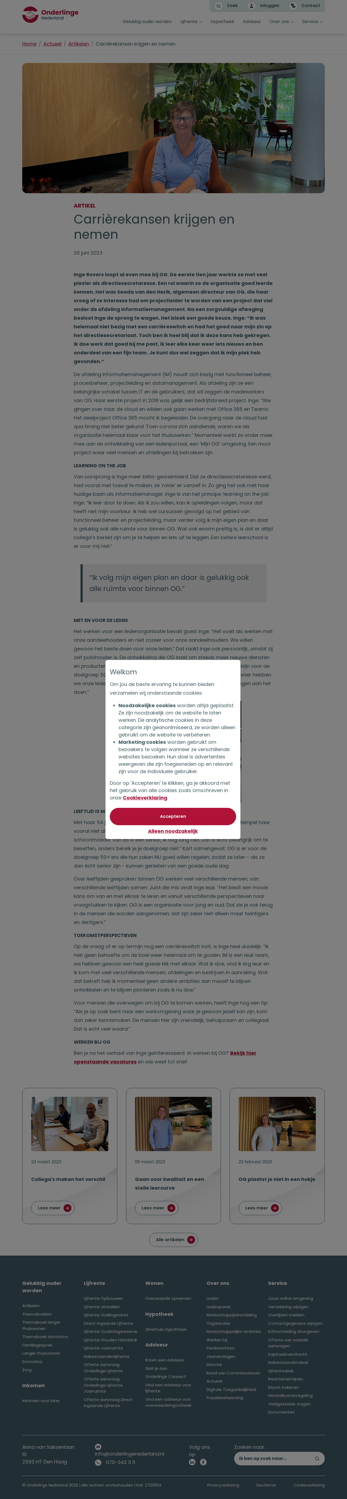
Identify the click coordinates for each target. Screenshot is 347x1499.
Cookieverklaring (145, 797)
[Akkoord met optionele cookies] (173, 816)
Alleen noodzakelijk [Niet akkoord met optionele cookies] (173, 831)
